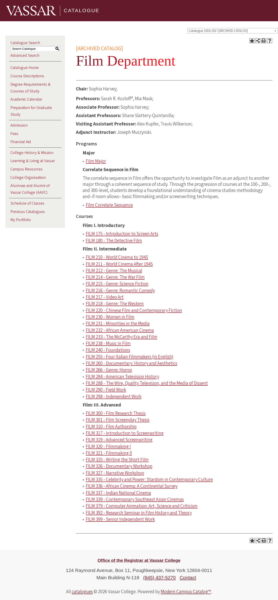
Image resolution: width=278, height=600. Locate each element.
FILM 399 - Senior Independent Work (120, 519)
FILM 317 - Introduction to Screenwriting (125, 433)
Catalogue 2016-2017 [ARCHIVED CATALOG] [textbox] (218, 30)
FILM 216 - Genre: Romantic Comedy (120, 290)
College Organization (28, 177)
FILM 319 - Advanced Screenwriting (119, 439)
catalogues (82, 591)
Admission (19, 125)
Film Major (96, 161)
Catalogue (82, 10)
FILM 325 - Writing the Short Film (117, 459)
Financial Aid (20, 142)
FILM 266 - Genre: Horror (109, 369)
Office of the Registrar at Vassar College (139, 560)
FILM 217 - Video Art (105, 297)
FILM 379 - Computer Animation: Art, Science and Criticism (142, 506)
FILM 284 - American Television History (122, 376)
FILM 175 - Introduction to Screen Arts (122, 233)
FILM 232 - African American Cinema (120, 330)
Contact (188, 577)
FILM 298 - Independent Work (113, 396)
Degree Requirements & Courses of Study (30, 88)
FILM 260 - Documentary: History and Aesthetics (131, 363)
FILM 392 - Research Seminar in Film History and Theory (139, 512)
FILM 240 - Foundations (108, 350)
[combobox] (232, 30)
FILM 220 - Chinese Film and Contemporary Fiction (134, 310)
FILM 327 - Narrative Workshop (115, 473)
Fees (14, 134)
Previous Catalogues (27, 212)
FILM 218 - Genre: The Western (115, 303)
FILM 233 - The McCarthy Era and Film (121, 336)
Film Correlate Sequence (109, 205)
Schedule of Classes (27, 203)
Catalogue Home (24, 68)
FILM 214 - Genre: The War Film (115, 277)
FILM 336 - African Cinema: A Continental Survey (131, 486)
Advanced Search (24, 55)
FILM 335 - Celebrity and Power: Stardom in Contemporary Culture (149, 479)
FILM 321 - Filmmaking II (109, 453)
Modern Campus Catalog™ (186, 591)
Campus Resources (26, 169)
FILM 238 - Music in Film (108, 343)
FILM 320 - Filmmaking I (108, 446)
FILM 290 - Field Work (106, 389)
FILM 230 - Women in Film (110, 317)
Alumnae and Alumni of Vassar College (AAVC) (30, 189)
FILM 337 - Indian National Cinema (118, 492)
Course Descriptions (27, 76)
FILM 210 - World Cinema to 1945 (117, 257)
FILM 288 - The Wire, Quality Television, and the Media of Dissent (147, 383)
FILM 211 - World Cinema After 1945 (119, 264)
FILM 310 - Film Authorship (111, 426)
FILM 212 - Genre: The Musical (114, 270)
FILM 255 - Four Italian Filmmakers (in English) (129, 356)
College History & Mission (31, 153)
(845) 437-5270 (159, 577)
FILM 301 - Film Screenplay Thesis (117, 419)
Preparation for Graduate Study (31, 111)
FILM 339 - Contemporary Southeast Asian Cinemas (135, 499)
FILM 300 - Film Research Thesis (116, 413)
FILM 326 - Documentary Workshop (119, 466)
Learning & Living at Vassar (32, 161)
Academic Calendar (26, 99)
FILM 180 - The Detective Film (114, 240)
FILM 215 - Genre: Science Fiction (117, 283)
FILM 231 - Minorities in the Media (118, 323)
